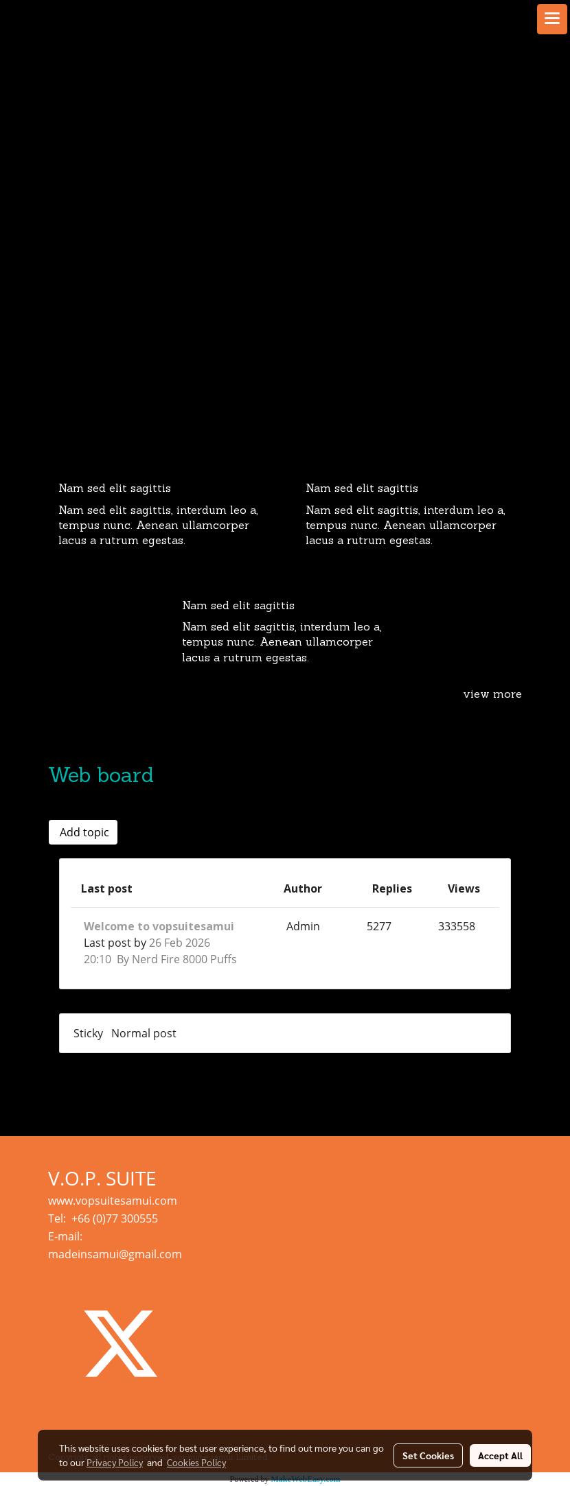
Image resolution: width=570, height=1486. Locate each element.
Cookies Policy (196, 1462)
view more (492, 694)
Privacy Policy (115, 1462)
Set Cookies (428, 1455)
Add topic (83, 832)
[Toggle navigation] (552, 19)
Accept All (500, 1455)
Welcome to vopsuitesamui (159, 926)
